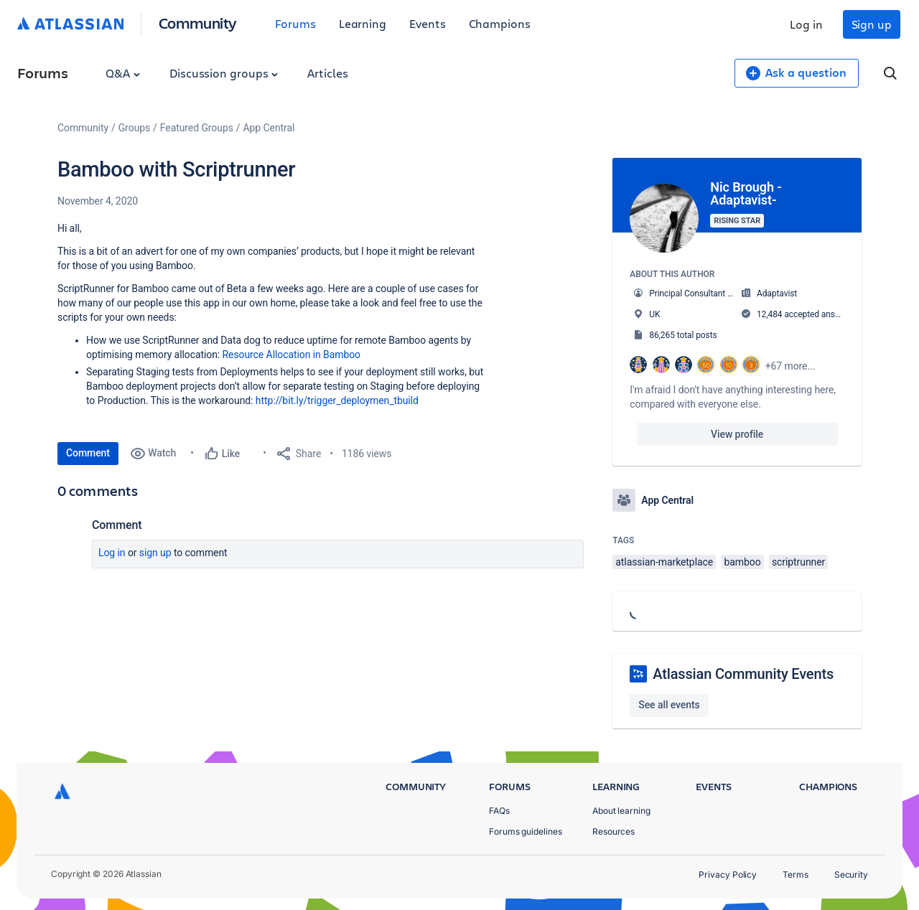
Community (198, 22)
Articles (327, 72)
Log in (806, 24)
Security (851, 874)
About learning (621, 810)
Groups (134, 127)
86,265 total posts (683, 335)
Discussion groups (224, 72)
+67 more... (790, 366)
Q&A (123, 72)
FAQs (499, 810)
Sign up (872, 24)
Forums (295, 23)
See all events (668, 704)
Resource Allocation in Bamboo (291, 354)
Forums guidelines (525, 831)
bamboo (742, 562)
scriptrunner (798, 562)
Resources (613, 831)
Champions (500, 23)
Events (427, 23)
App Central (269, 127)
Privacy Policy (728, 874)
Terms (795, 874)
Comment (88, 453)
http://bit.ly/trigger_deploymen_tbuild (337, 400)
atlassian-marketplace (664, 562)
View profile (737, 434)
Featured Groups (196, 127)
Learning (362, 23)
